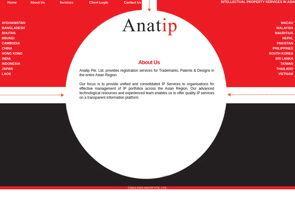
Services (66, 2)
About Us (37, 2)
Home (12, 2)
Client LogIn (98, 2)
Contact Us (132, 2)
